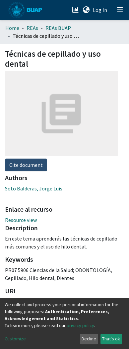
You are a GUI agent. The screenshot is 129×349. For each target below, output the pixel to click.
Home (12, 28)
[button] (86, 10)
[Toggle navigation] (120, 10)
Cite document (26, 165)
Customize (15, 339)
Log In (100, 10)
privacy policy (80, 325)
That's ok (111, 339)
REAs (32, 28)
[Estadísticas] (76, 10)
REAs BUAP (58, 28)
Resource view (21, 220)
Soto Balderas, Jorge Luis (33, 188)
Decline (89, 339)
